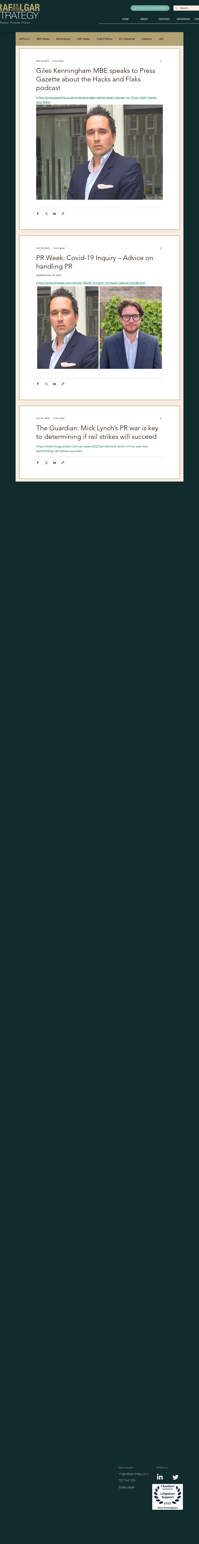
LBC (161, 39)
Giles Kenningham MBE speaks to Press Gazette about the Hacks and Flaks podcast (95, 79)
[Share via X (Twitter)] (46, 213)
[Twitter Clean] (175, 1477)
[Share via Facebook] (37, 213)
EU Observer (127, 39)
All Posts (24, 39)
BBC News (43, 39)
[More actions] (161, 61)
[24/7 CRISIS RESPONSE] (150, 8)
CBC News (83, 39)
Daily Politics (105, 39)
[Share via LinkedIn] (54, 213)
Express (147, 39)
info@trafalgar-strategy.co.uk (133, 1474)
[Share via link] (63, 213)
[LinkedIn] (159, 1477)
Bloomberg (63, 39)
